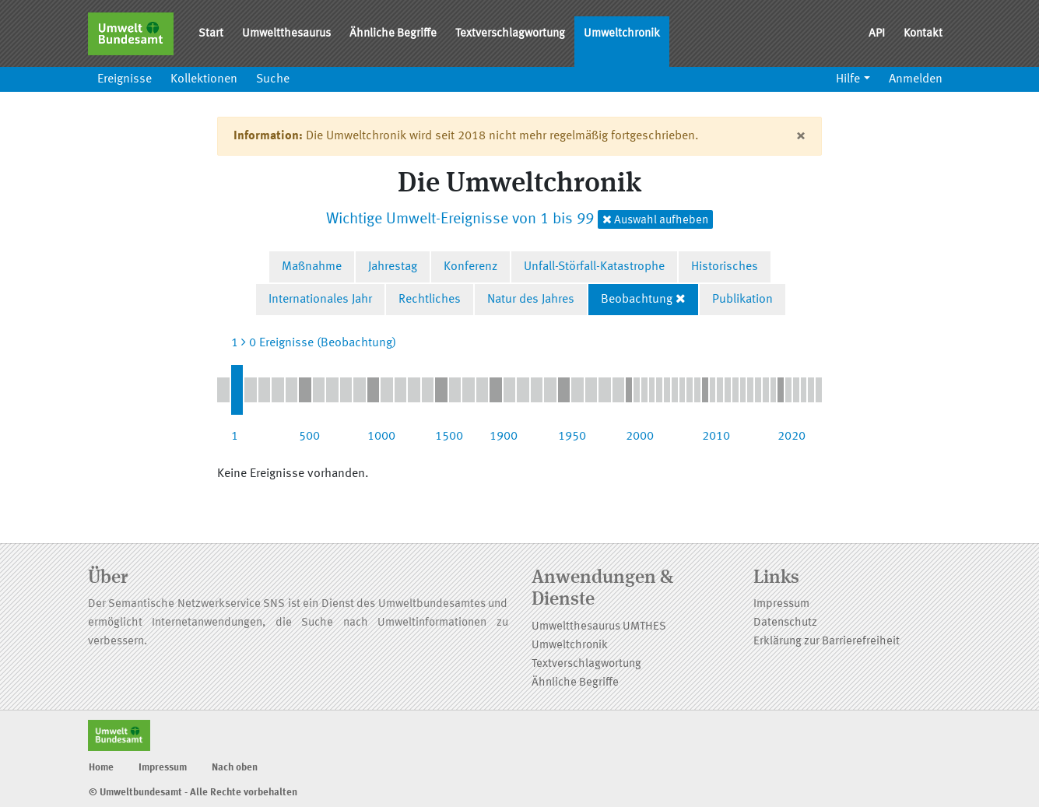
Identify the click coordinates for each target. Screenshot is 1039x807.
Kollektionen (203, 79)
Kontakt (923, 34)
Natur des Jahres (530, 299)
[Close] (800, 136)
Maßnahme (312, 267)
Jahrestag (392, 267)
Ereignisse (124, 79)
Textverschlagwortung (510, 34)
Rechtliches (429, 299)
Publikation (742, 299)
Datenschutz (785, 623)
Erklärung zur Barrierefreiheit (826, 641)
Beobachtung (636, 299)
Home (101, 768)
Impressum (781, 604)
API (877, 34)
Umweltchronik (622, 34)
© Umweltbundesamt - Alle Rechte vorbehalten (193, 793)
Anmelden (915, 79)
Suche (273, 79)
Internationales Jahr (320, 299)
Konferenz (470, 267)
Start (210, 34)
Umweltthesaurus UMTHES (599, 627)
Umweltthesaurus (286, 34)
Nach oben (235, 768)
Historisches (724, 267)
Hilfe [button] (848, 79)
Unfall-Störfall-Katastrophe (594, 267)
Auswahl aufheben (655, 219)
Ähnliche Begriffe (393, 34)
